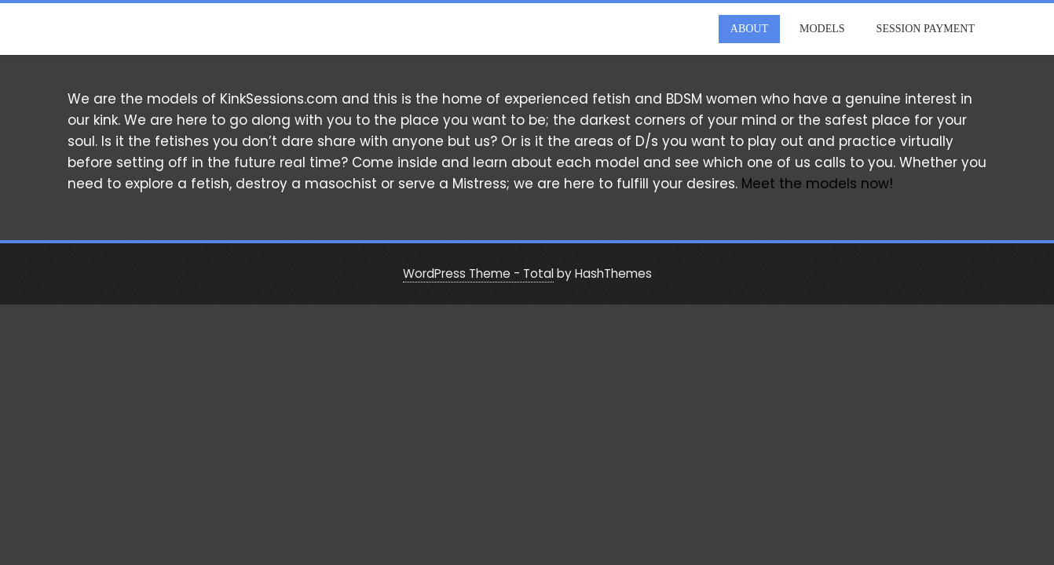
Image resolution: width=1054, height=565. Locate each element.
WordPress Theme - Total (478, 273)
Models (822, 29)
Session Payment (926, 29)
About (749, 29)
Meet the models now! (817, 183)
